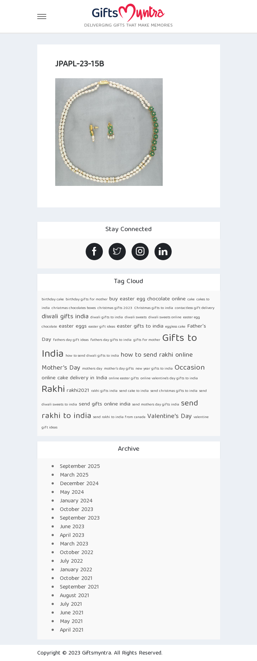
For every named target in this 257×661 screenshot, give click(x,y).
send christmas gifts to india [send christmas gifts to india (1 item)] (174, 391)
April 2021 (72, 630)
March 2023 (74, 544)
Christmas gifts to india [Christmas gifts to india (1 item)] (153, 308)
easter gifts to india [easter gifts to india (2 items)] (140, 326)
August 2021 (74, 596)
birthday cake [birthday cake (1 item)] (53, 299)
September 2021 (79, 587)
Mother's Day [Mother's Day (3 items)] (61, 368)
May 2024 (72, 493)
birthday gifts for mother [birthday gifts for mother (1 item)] (87, 299)
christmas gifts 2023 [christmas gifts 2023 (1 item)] (114, 308)
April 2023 (72, 536)
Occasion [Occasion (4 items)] (190, 368)
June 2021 (72, 613)
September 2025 (80, 467)
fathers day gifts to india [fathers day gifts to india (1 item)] (111, 340)
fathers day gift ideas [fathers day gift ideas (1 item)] (71, 340)
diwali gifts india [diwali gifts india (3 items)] (65, 317)
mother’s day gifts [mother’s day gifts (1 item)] (119, 369)
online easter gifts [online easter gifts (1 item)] (124, 378)
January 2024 (76, 501)
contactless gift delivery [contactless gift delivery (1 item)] (194, 308)
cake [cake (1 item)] (191, 299)
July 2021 (71, 605)
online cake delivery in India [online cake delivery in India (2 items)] (74, 378)
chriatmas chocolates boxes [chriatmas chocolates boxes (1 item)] (74, 308)
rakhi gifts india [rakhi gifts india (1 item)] (104, 391)
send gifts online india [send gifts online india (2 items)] (104, 404)
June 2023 (72, 527)
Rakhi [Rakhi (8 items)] (53, 390)
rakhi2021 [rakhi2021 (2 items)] (78, 390)
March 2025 (74, 475)
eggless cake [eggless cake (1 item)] (175, 327)
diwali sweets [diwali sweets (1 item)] (136, 317)
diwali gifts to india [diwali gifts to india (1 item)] (106, 317)
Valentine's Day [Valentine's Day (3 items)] (169, 417)
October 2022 (76, 553)
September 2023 (80, 519)
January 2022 (76, 570)
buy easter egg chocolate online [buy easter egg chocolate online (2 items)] (147, 299)
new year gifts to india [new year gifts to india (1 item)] (154, 369)
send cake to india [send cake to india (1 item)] (134, 391)
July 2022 (71, 562)
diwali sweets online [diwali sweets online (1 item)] (164, 317)
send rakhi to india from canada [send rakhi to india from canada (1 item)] (119, 417)
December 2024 (79, 484)
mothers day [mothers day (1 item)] (92, 369)
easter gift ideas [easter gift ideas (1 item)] (102, 327)
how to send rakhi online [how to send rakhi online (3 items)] (157, 355)
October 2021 (76, 579)
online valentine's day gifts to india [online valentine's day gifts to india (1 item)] (169, 378)
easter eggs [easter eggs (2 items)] (73, 326)
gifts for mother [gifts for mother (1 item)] (146, 340)
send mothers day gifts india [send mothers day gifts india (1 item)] (155, 405)
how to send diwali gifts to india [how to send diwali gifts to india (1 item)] (92, 356)
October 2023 (76, 510)
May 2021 (71, 622)
